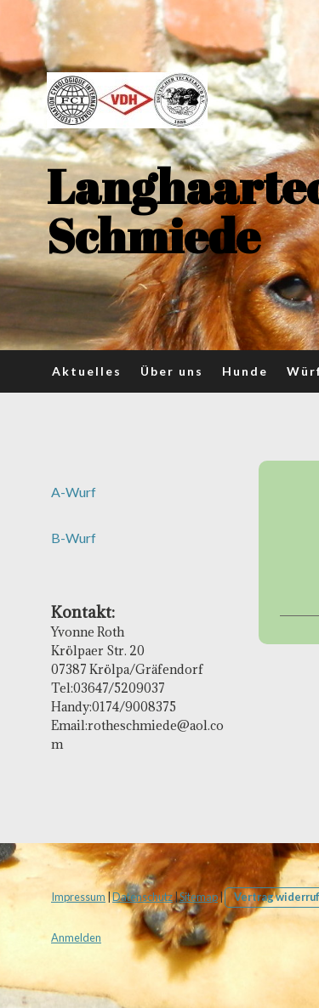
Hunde (245, 371)
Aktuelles (87, 371)
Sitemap (198, 896)
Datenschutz (142, 896)
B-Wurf (73, 537)
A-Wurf (73, 492)
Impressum (78, 896)
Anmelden (76, 937)
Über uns (171, 371)
